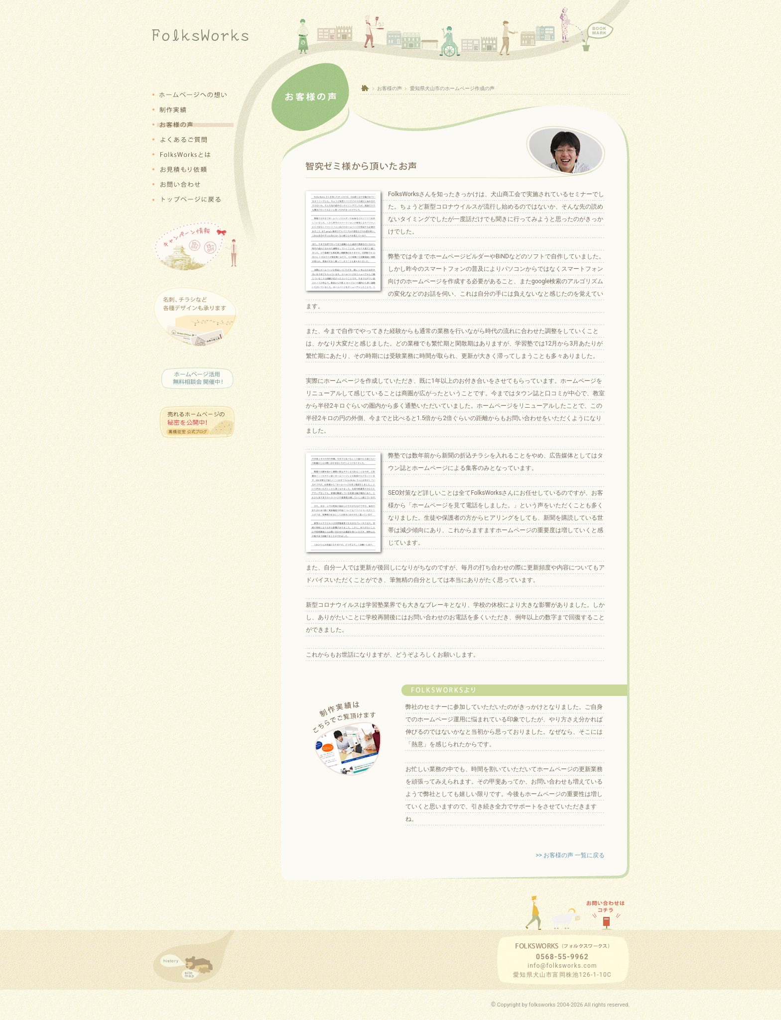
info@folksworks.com (562, 965)
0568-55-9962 (562, 957)
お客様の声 (389, 88)
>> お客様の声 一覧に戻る (570, 855)
